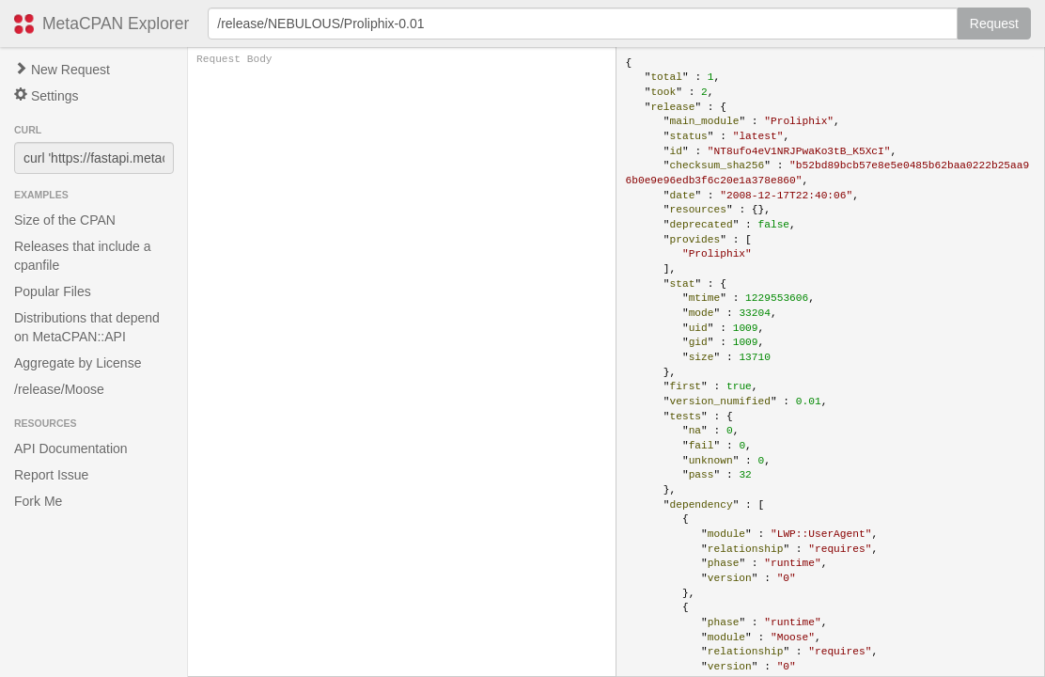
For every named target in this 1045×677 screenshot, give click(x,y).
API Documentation (71, 448)
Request (994, 23)
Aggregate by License (77, 362)
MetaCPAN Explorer (115, 23)
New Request (62, 69)
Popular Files (52, 291)
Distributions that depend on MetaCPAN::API (87, 327)
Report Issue (51, 474)
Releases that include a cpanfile (82, 256)
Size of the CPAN (65, 220)
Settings (46, 95)
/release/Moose (59, 389)
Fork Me (38, 501)
